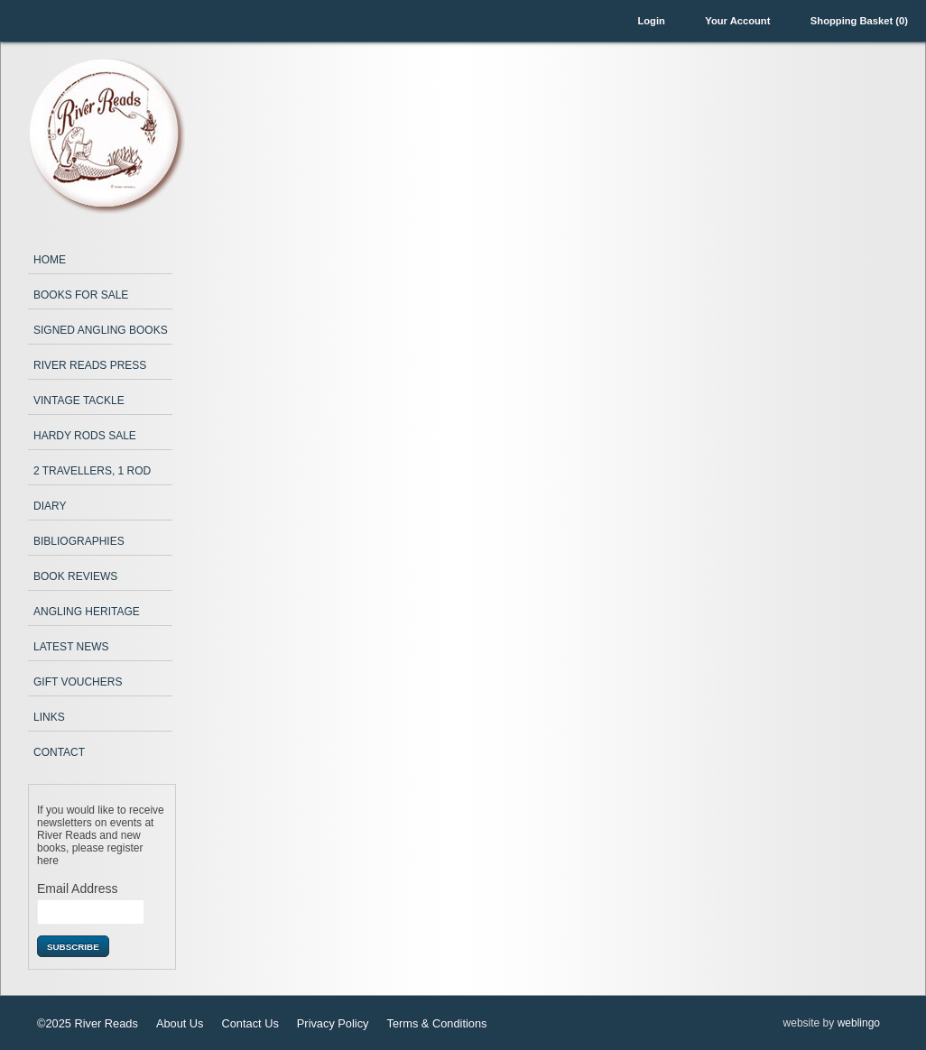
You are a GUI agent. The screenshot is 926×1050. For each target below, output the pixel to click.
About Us (180, 1023)
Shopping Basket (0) (859, 20)
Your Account (737, 20)
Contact (59, 752)
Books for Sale (80, 295)
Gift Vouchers (77, 682)
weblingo (859, 1023)
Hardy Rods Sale (84, 435)
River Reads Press (89, 365)
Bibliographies (79, 541)
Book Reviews (75, 576)
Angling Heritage (86, 611)
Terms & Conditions (436, 1023)
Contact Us (250, 1023)
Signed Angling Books (100, 330)
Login (650, 20)
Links (49, 717)
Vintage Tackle (79, 400)
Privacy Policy (333, 1023)
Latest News (71, 646)
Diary (49, 506)
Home (49, 259)
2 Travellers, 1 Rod (92, 471)
